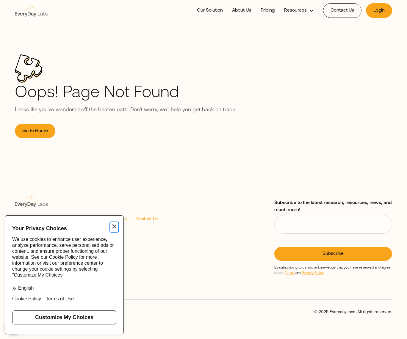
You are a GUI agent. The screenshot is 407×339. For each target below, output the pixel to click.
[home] (31, 10)
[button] (298, 11)
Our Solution (210, 10)
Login (379, 10)
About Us (241, 10)
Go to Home (35, 130)
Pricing (268, 10)
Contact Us (342, 10)
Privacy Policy (313, 273)
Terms (290, 273)
